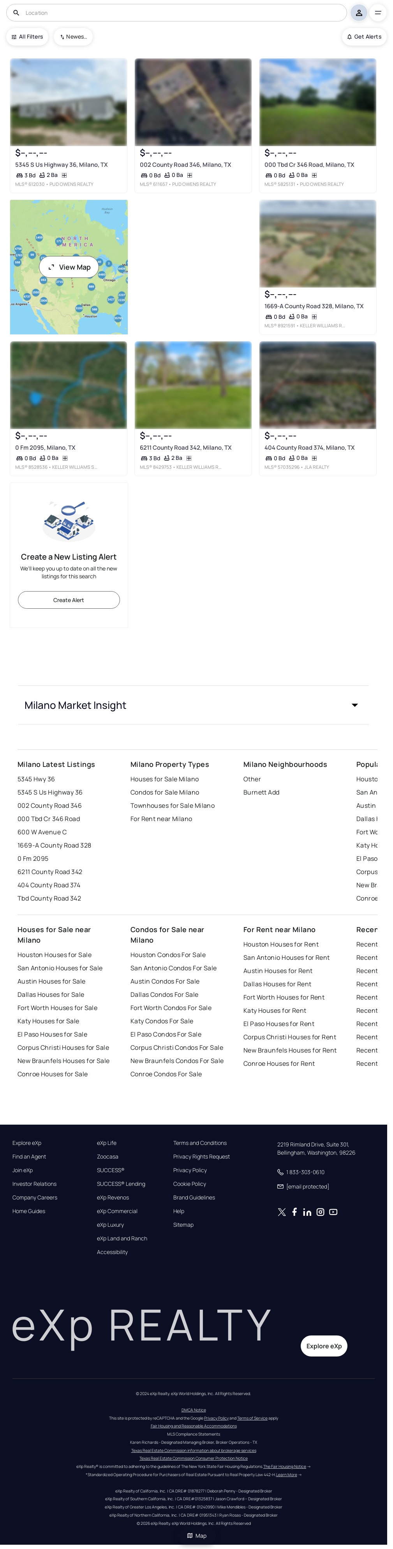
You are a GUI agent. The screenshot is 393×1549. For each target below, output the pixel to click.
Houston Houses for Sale (55, 954)
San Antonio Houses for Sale (60, 968)
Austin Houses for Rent (278, 970)
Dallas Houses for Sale (51, 994)
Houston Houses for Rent (281, 944)
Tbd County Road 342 (49, 898)
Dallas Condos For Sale (164, 994)
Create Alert (68, 600)
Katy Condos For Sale (162, 1021)
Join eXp (22, 1170)
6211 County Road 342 (50, 871)
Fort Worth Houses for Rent (283, 997)
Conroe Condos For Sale (166, 1074)
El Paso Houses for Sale (52, 1034)
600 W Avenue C (42, 832)
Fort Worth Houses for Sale (57, 1007)
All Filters (27, 36)
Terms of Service (252, 1418)
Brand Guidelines (194, 1197)
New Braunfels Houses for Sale (64, 1060)
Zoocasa (107, 1156)
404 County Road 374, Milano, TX (309, 447)
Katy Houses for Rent (275, 1010)
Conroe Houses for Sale (53, 1074)
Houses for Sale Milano (164, 779)
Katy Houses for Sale (48, 1021)
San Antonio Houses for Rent (286, 957)
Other (252, 779)
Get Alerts (364, 36)
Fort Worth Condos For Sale (170, 1007)
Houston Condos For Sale (168, 954)
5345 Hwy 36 (36, 779)
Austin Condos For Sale (165, 981)
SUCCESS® (111, 1170)
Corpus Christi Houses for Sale (63, 1047)
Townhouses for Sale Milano (172, 805)
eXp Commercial (117, 1211)
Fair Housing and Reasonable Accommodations (194, 1426)
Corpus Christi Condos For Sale (176, 1047)
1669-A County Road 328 (55, 845)
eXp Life (106, 1143)
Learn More (286, 1474)
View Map (69, 267)
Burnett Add (261, 792)
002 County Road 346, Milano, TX (185, 165)
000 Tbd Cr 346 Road (49, 818)
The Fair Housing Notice (284, 1466)
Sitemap (183, 1225)
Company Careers (34, 1197)
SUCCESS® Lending (121, 1184)
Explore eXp (26, 1143)
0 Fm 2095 (33, 858)
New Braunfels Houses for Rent (290, 1050)
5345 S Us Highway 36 (50, 792)
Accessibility (112, 1252)
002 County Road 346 (50, 805)
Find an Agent (29, 1156)
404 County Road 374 (49, 885)
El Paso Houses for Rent (278, 1023)
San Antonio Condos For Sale (173, 968)
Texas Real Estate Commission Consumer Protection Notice (193, 1458)
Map (197, 1535)
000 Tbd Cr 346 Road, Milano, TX (309, 165)
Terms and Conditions (200, 1143)
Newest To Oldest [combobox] (76, 36)
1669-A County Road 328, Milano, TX (314, 306)
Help (178, 1211)
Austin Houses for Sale (52, 981)
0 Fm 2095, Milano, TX (45, 447)
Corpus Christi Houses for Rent (289, 1037)
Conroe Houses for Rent (279, 1063)
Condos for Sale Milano (164, 792)
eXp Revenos (113, 1197)
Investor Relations (34, 1184)
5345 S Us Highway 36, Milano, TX (61, 165)
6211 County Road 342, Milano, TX (186, 447)
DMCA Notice (194, 1410)
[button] (193, 705)
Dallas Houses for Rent (277, 984)
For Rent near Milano (161, 818)
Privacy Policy (190, 1170)
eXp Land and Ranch (122, 1238)
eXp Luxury (110, 1225)
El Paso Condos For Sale (165, 1034)
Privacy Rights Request (201, 1156)
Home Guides (28, 1211)
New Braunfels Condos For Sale (177, 1060)
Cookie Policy (189, 1184)
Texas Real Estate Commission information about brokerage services (193, 1450)
